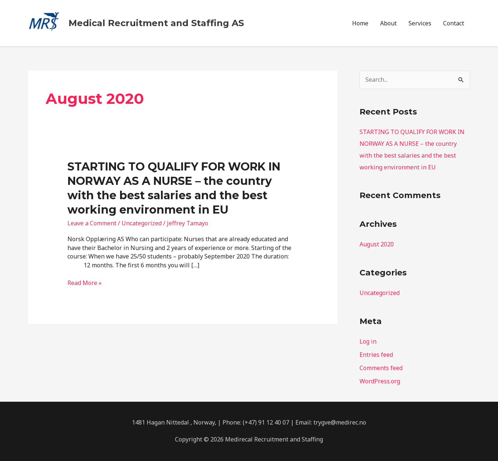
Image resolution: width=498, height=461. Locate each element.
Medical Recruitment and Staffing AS (156, 23)
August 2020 (377, 244)
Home (360, 23)
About (388, 23)
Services (419, 23)
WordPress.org (380, 381)
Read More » (84, 283)
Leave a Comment (91, 223)
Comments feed (381, 368)
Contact (453, 23)
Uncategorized (142, 223)
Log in (368, 341)
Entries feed (376, 355)
